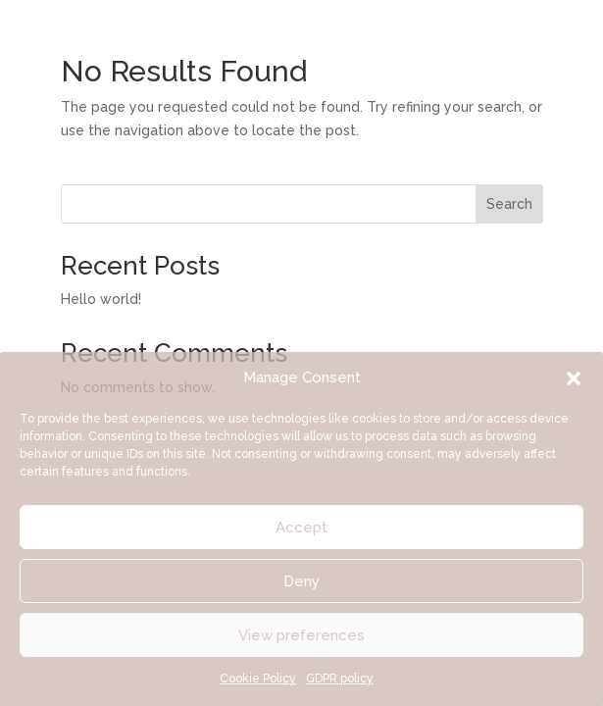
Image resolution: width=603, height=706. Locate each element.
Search (509, 204)
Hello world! (101, 299)
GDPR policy (340, 678)
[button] (573, 378)
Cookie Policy (258, 678)
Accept (301, 527)
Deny (301, 581)
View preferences (301, 635)
